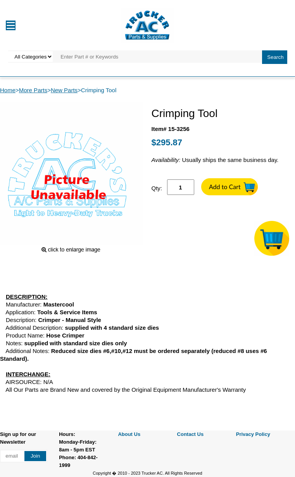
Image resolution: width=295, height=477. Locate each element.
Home (8, 90)
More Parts (33, 90)
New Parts (64, 90)
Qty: (157, 188)
